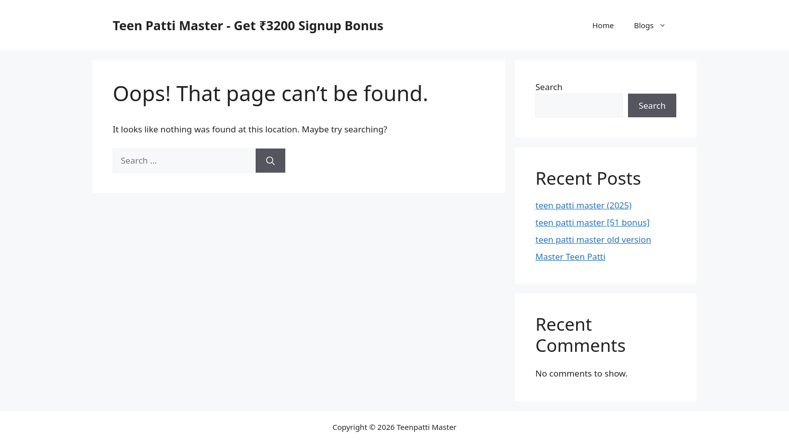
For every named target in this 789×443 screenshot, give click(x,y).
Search (549, 87)
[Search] (270, 161)
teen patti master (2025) (583, 205)
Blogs (655, 25)
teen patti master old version (593, 239)
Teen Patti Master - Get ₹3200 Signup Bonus (248, 25)
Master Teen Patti (570, 256)
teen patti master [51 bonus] (592, 222)
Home (603, 25)
